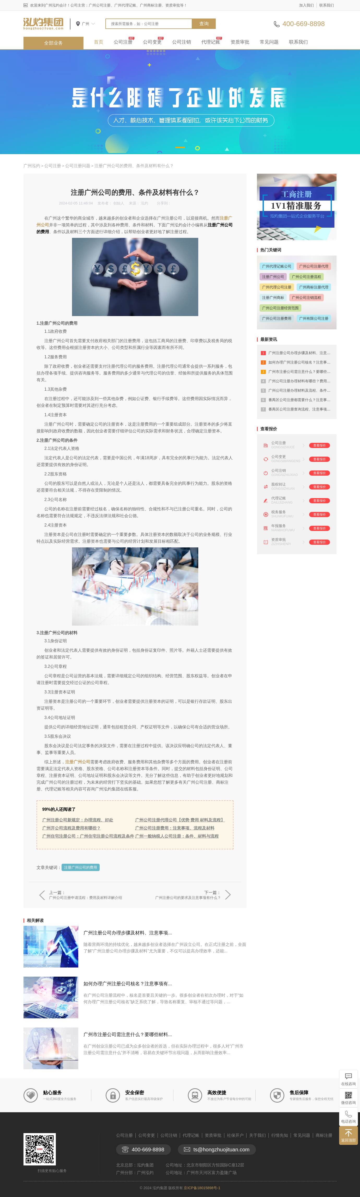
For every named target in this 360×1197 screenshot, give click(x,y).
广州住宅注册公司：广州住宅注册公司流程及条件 (88, 836)
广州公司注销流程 (306, 297)
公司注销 (181, 42)
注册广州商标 (273, 297)
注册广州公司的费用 (80, 867)
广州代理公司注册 (276, 287)
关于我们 (257, 1135)
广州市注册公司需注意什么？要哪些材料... (127, 1034)
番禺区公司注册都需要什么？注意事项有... (302, 400)
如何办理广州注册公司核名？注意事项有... (127, 983)
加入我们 (306, 5)
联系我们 (326, 5)
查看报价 (319, 445)
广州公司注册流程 (306, 277)
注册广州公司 (77, 762)
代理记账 (210, 42)
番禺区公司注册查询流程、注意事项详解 (301, 409)
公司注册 (123, 42)
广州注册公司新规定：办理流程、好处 (77, 820)
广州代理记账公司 (276, 266)
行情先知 (279, 1135)
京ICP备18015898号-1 (202, 1188)
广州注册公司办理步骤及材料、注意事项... (127, 932)
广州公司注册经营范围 (280, 308)
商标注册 (324, 1135)
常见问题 (269, 42)
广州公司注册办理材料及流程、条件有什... (302, 390)
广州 (85, 24)
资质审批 (240, 42)
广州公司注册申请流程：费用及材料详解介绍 (85, 898)
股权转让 (278, 484)
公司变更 (152, 42)
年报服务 (278, 526)
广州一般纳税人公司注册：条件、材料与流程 (177, 836)
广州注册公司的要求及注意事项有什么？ (188, 898)
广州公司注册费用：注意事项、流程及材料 (174, 828)
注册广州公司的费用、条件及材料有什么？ (134, 166)
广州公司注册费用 (276, 318)
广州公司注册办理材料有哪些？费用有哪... (302, 381)
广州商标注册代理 (313, 287)
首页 (98, 42)
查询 (204, 23)
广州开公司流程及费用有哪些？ (71, 828)
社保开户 (235, 1135)
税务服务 (278, 512)
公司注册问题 (77, 166)
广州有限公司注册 (313, 318)
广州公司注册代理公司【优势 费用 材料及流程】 (180, 820)
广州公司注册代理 (313, 266)
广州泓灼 (31, 166)
